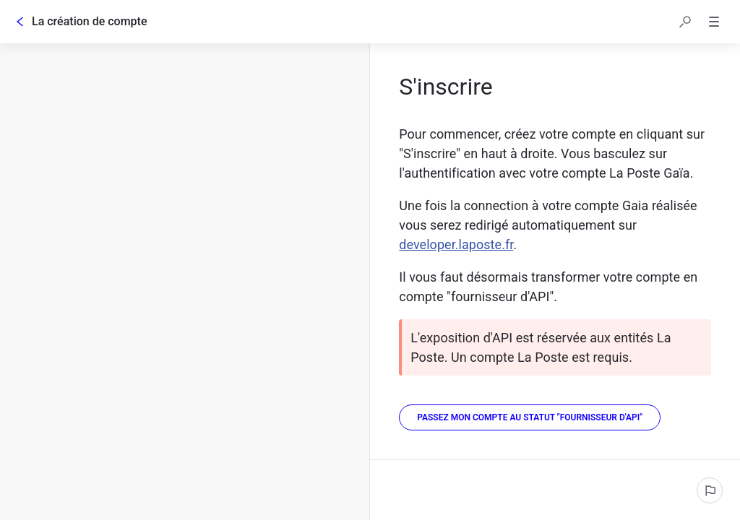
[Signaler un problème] (710, 490)
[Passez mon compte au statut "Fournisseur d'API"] (530, 417)
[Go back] (20, 21)
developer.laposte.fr (456, 244)
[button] (685, 21)
